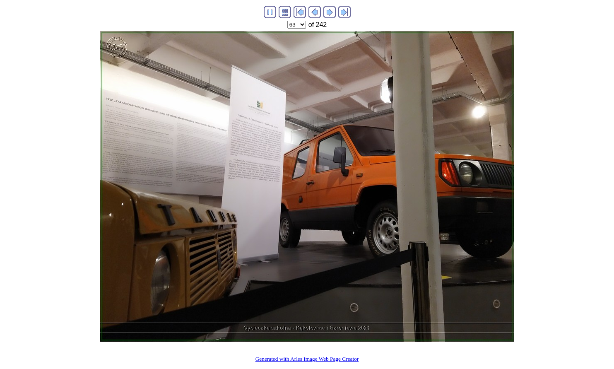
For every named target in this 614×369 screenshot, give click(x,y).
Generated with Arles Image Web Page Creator (307, 359)
